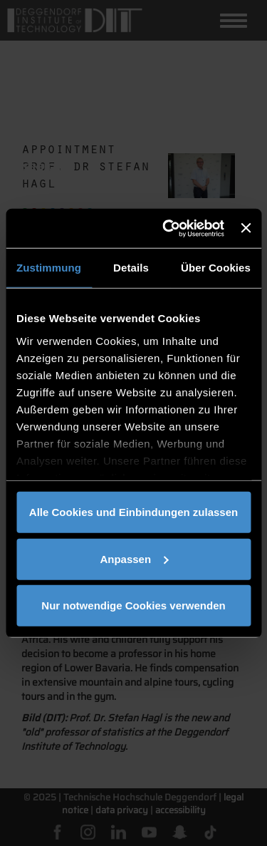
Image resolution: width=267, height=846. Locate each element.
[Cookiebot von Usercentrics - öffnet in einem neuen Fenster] (167, 228)
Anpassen (134, 558)
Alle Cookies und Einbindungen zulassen (133, 512)
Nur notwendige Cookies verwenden (133, 605)
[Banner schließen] (246, 228)
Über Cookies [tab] (216, 268)
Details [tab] (131, 268)
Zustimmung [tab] (48, 268)
